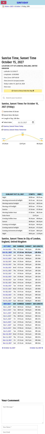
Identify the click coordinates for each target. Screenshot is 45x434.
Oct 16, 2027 (7, 255)
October (17, 6)
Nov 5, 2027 (7, 319)
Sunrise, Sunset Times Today (13, 126)
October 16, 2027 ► (36, 348)
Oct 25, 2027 (7, 283)
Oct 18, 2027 (7, 261)
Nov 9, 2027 (7, 331)
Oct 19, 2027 (7, 264)
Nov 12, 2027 (7, 340)
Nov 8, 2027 (7, 328)
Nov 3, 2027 (7, 313)
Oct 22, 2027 (7, 273)
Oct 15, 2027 (7, 252)
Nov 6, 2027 (7, 322)
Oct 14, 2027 (7, 249)
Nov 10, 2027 (7, 334)
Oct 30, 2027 (7, 298)
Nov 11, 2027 (7, 337)
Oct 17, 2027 (7, 258)
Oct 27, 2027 (7, 289)
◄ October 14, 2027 (8, 348)
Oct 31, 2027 (7, 301)
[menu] (4, 3)
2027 (11, 6)
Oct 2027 (7, 246)
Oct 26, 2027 (7, 286)
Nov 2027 (7, 304)
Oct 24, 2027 (7, 280)
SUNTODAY (22, 2)
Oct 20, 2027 (7, 267)
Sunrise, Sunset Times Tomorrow (15, 130)
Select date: (19, 122)
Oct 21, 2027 (7, 271)
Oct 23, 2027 (7, 277)
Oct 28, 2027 (7, 292)
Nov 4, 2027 (7, 316)
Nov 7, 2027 (7, 325)
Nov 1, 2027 (7, 307)
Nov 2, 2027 (7, 310)
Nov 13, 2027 (7, 343)
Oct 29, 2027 (7, 295)
